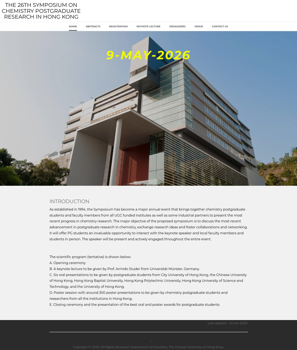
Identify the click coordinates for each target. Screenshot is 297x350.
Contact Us (220, 26)
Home (73, 26)
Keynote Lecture (148, 26)
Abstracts (93, 26)
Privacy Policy (140, 341)
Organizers (177, 26)
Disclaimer (159, 341)
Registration (118, 26)
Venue (198, 26)
